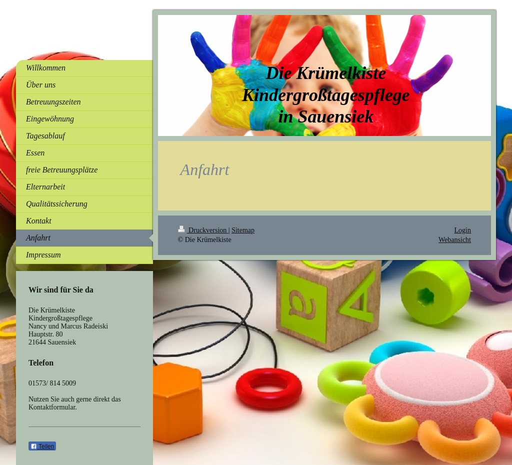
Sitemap (243, 230)
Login (462, 230)
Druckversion (203, 230)
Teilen (42, 446)
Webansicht (454, 240)
